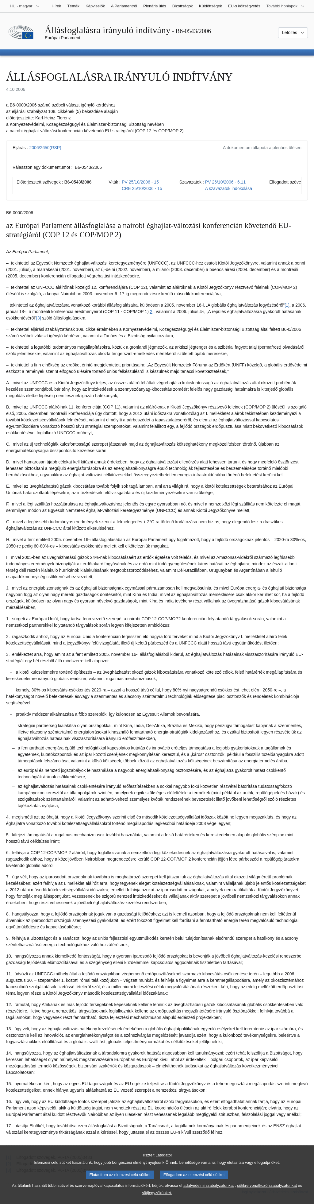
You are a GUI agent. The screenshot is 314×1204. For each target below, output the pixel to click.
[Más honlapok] (285, 6)
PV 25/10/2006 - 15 (140, 182)
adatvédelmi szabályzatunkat (208, 1191)
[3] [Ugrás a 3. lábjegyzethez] (38, 318)
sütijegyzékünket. (157, 1199)
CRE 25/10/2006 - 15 (142, 188)
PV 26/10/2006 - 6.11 (225, 182)
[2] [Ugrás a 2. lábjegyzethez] (151, 311)
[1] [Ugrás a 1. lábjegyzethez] (287, 305)
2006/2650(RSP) (45, 147)
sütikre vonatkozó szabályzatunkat (267, 1191)
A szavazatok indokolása (228, 188)
